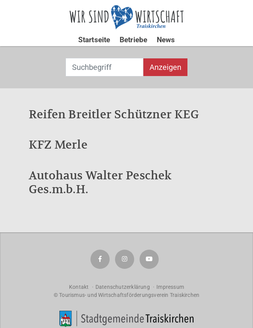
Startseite (94, 39)
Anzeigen (165, 67)
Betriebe (134, 39)
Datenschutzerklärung (122, 287)
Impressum (170, 287)
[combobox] (104, 67)
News (166, 39)
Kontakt (79, 287)
